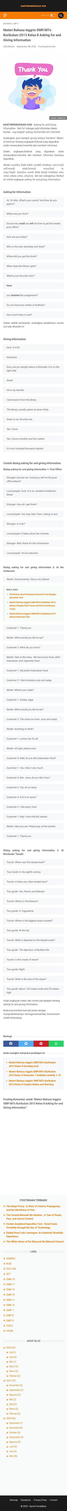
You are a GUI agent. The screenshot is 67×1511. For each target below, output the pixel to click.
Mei (12, 1362)
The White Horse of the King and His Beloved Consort (35, 1241)
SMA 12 (10, 1289)
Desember (15, 1423)
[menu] (7, 15)
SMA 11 (10, 1284)
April (13, 1366)
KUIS (9, 1263)
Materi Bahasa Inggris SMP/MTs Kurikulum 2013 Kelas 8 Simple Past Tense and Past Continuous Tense (32, 605)
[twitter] (26, 1044)
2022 (10, 1347)
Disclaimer (26, 1500)
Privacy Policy (40, 1500)
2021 (10, 1380)
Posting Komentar (47, 46)
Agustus (14, 1395)
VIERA (9, 1330)
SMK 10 (10, 1294)
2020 (10, 1418)
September (16, 1390)
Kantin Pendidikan (37, 1506)
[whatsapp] (56, 1044)
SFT (8, 1274)
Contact (54, 1500)
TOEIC (9, 1325)
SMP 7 (10, 1310)
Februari (14, 1376)
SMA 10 (10, 1279)
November (15, 1385)
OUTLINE (11, 1268)
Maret (13, 1371)
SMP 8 (10, 1315)
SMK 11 (10, 1299)
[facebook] (10, 1044)
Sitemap (14, 1500)
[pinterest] (41, 1044)
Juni (13, 1357)
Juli (12, 1352)
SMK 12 (10, 1305)
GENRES (10, 1258)
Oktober (14, 1432)
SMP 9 (10, 1320)
